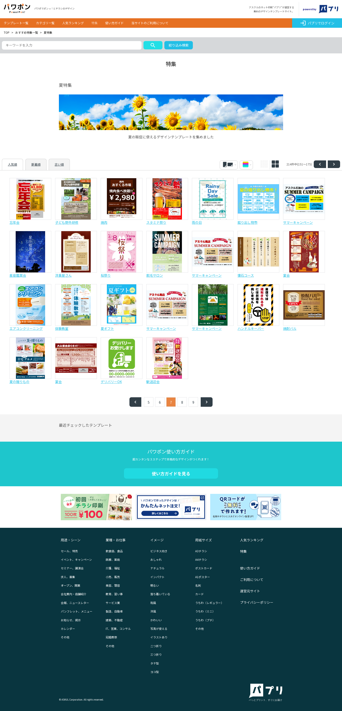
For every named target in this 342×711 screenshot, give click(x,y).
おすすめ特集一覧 (26, 32)
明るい (154, 585)
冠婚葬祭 (111, 637)
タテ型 (154, 663)
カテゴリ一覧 (45, 23)
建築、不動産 (114, 620)
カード (199, 594)
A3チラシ (201, 551)
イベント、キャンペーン (76, 559)
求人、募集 (68, 577)
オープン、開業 (70, 585)
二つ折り (156, 646)
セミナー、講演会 (72, 568)
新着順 (36, 164)
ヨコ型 (154, 672)
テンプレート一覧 (16, 23)
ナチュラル (157, 568)
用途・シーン (71, 540)
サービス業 (113, 603)
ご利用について (251, 579)
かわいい (156, 620)
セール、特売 (69, 551)
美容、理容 (113, 585)
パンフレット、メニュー (76, 611)
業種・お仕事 (116, 540)
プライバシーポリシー (256, 602)
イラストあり (158, 637)
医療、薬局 (113, 559)
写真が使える (158, 629)
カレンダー (68, 629)
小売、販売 (113, 577)
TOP (7, 32)
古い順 (59, 164)
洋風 (153, 611)
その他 (65, 637)
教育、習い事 (114, 594)
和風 (153, 603)
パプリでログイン (317, 23)
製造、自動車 (114, 611)
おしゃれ (156, 559)
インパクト (157, 577)
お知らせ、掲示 (71, 620)
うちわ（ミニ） (205, 611)
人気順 (12, 164)
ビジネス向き (158, 551)
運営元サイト (250, 591)
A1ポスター (202, 577)
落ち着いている (160, 594)
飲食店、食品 (114, 551)
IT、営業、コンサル (118, 629)
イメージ (157, 540)
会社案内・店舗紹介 (73, 594)
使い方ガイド (114, 23)
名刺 (198, 585)
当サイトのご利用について (149, 23)
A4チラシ (201, 559)
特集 (94, 23)
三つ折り (156, 654)
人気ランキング (73, 23)
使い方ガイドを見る (171, 473)
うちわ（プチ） (205, 620)
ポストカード (203, 568)
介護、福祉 (113, 568)
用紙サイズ (203, 540)
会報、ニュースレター (75, 603)
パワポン (17, 8)
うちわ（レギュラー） (209, 603)
